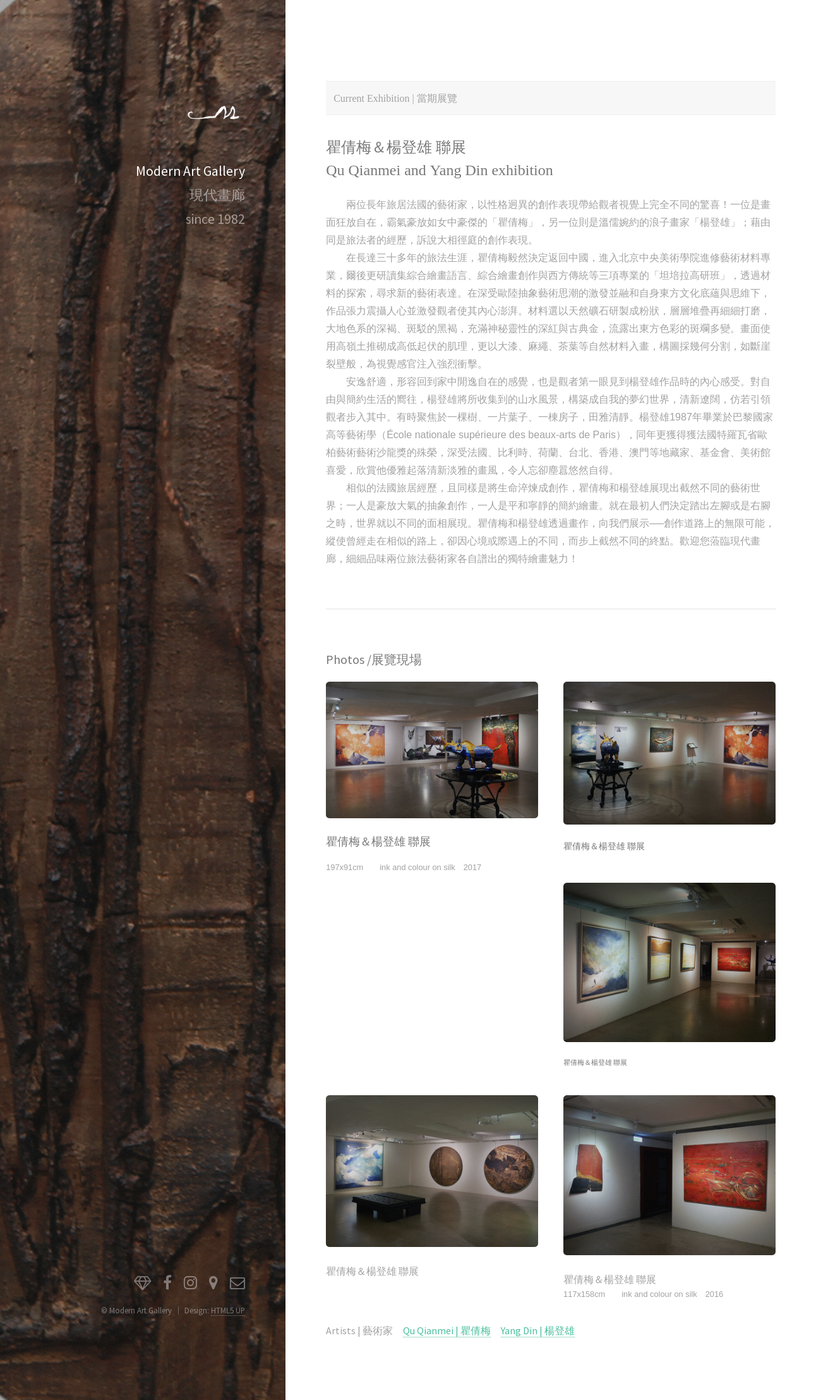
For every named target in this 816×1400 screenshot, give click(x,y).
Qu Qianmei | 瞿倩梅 (447, 1330)
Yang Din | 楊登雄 (538, 1330)
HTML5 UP (228, 1310)
